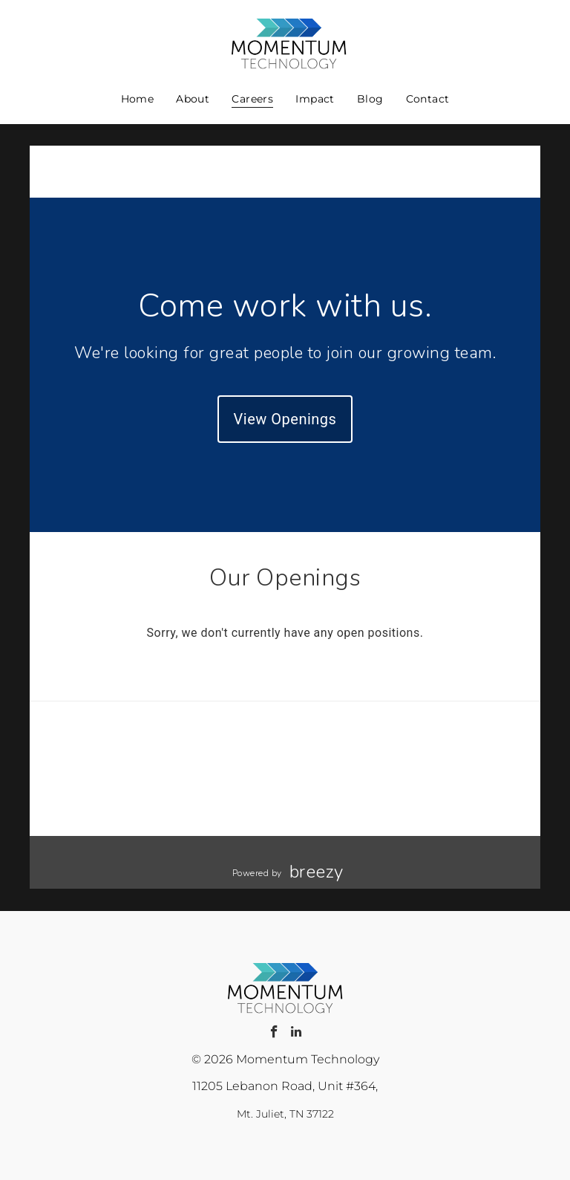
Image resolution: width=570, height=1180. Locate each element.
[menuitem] (138, 98)
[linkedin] (295, 1033)
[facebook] (274, 1033)
